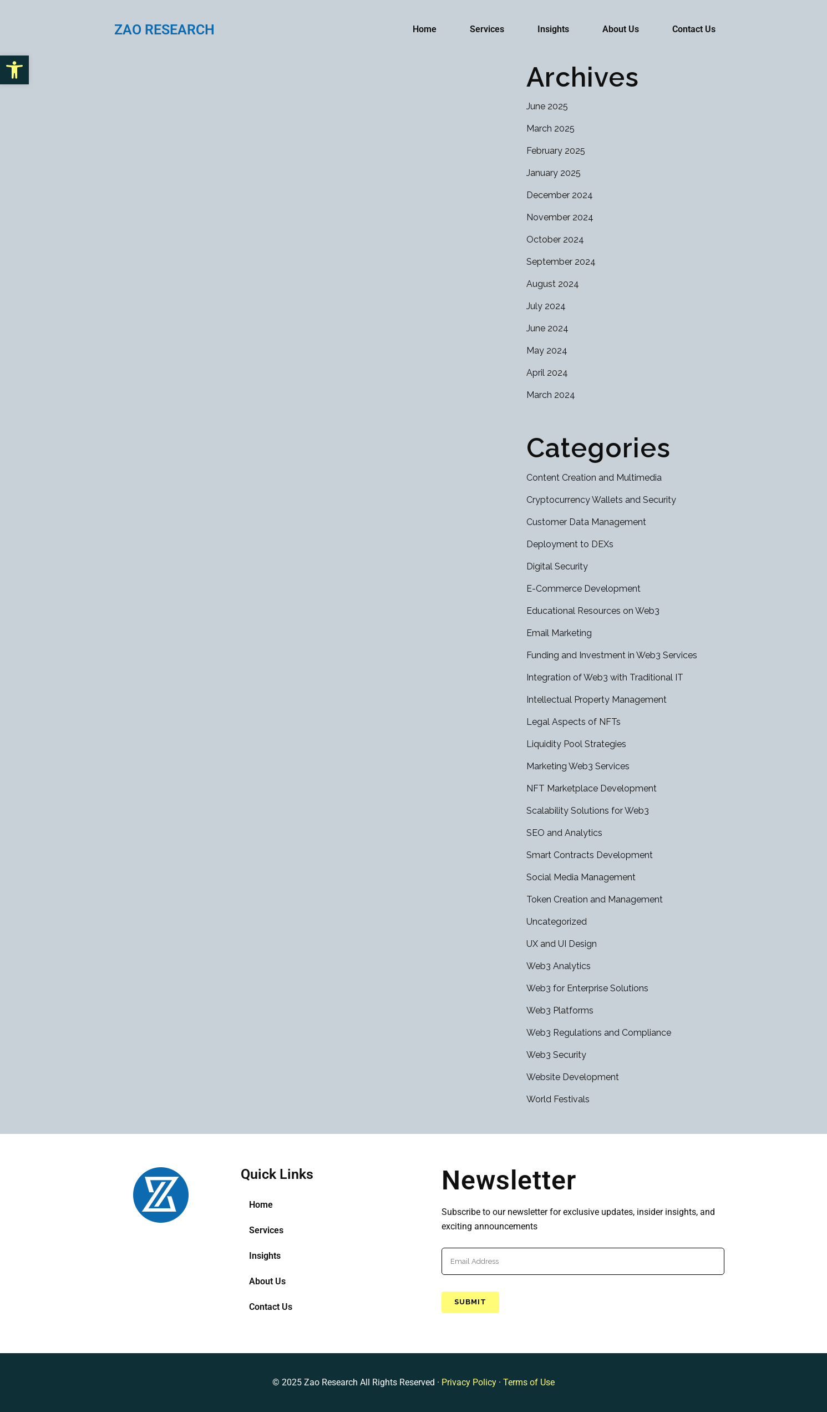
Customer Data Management (586, 522)
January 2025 (553, 173)
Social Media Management (581, 877)
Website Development (572, 1077)
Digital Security (557, 566)
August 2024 (552, 284)
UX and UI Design (561, 944)
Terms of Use (529, 1382)
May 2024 (546, 350)
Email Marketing (559, 633)
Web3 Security (556, 1055)
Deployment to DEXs (569, 544)
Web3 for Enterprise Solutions (587, 988)
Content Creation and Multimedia (594, 477)
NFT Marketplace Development (591, 788)
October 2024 (555, 239)
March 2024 (550, 395)
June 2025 (547, 106)
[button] (14, 70)
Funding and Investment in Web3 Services (611, 655)
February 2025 (555, 150)
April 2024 (547, 372)
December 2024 (559, 195)
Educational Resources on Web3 (592, 611)
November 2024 (559, 217)
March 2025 (550, 128)
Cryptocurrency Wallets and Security (601, 500)
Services (487, 29)
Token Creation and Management (594, 899)
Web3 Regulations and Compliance (598, 1032)
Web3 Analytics (558, 966)
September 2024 (561, 261)
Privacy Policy (469, 1382)
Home (425, 29)
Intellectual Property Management (596, 699)
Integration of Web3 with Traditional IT (604, 677)
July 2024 (546, 306)
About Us (620, 29)
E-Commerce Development (583, 588)
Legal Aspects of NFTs (573, 722)
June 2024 (547, 328)
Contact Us (694, 29)
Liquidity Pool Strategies (576, 744)
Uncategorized (556, 921)
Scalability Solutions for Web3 (587, 810)
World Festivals (558, 1099)
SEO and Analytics (564, 833)
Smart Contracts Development (589, 855)
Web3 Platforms (559, 1010)
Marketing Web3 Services (578, 766)
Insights (553, 29)
